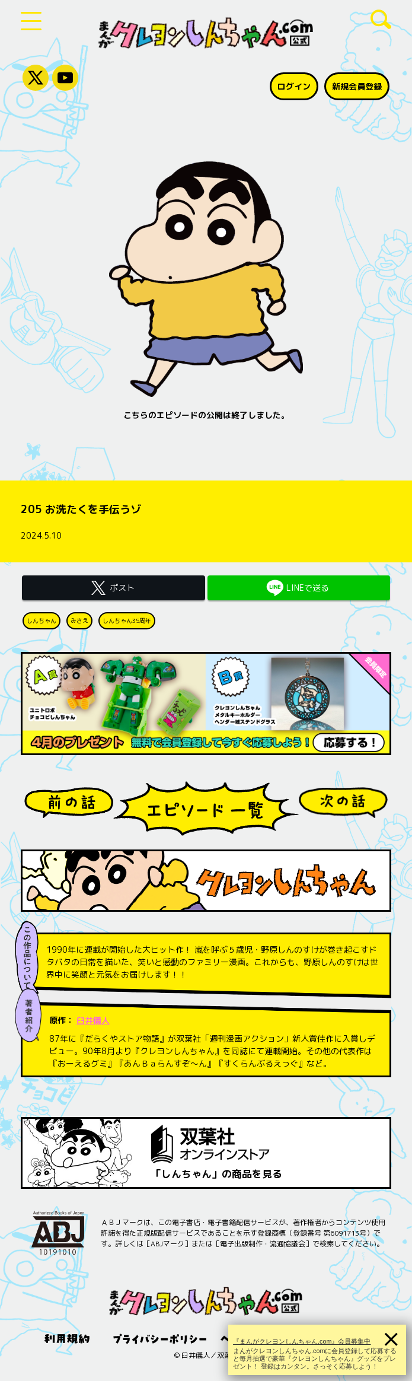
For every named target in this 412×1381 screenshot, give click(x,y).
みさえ (79, 620)
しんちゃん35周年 (127, 620)
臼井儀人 (93, 1020)
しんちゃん (41, 620)
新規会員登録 (357, 86)
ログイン (294, 86)
